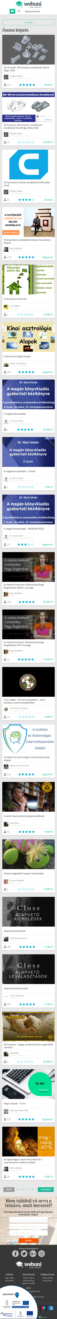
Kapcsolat (9, 1277)
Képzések (47, 1280)
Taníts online (28, 1277)
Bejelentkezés (32, 11)
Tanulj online (47, 1277)
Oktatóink (9, 1280)
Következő (46, 1189)
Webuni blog (28, 1280)
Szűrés (28, 22)
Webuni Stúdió (28, 1283)
